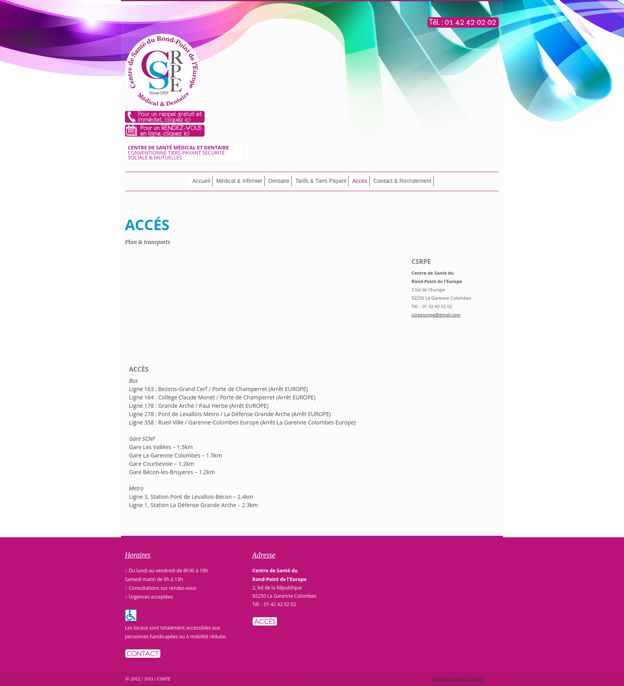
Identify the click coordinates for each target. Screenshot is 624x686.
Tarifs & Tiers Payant (320, 181)
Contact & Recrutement (402, 181)
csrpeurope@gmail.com (435, 315)
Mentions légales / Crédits (457, 679)
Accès (359, 181)
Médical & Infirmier (239, 181)
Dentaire (278, 181)
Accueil (201, 181)
